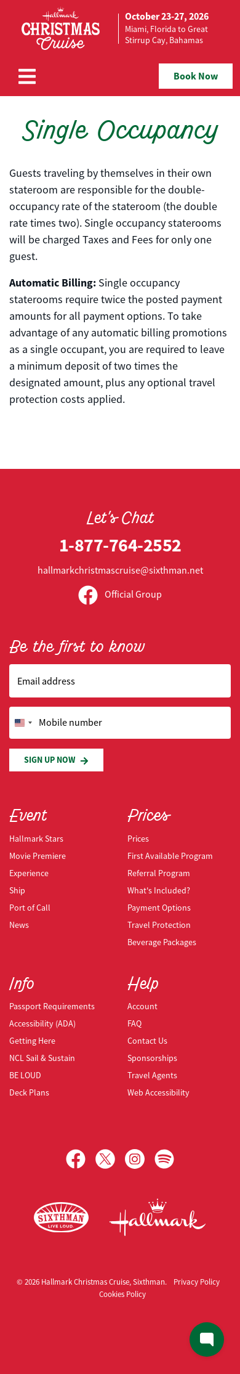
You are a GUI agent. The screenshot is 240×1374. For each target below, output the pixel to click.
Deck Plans (29, 1092)
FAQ (134, 1023)
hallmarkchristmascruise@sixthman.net (120, 570)
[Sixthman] (61, 1218)
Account (142, 1006)
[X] (110, 1159)
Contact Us (147, 1040)
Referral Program (158, 873)
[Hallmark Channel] (157, 1217)
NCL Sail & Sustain (42, 1057)
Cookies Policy (122, 1294)
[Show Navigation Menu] (27, 76)
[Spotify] (164, 1159)
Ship (17, 890)
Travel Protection (159, 924)
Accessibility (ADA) (42, 1023)
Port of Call (29, 907)
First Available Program (170, 855)
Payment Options (159, 907)
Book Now (196, 76)
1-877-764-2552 (120, 545)
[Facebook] (80, 1159)
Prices (138, 838)
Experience (29, 873)
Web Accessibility (158, 1092)
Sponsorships (152, 1057)
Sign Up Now (56, 760)
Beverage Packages (161, 942)
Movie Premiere (37, 855)
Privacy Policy (197, 1282)
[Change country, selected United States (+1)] (23, 722)
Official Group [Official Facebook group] (120, 594)
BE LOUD (25, 1075)
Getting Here (32, 1040)
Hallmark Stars (36, 838)
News (19, 924)
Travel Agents (152, 1075)
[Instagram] (139, 1159)
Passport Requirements (52, 1006)
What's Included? (158, 890)
